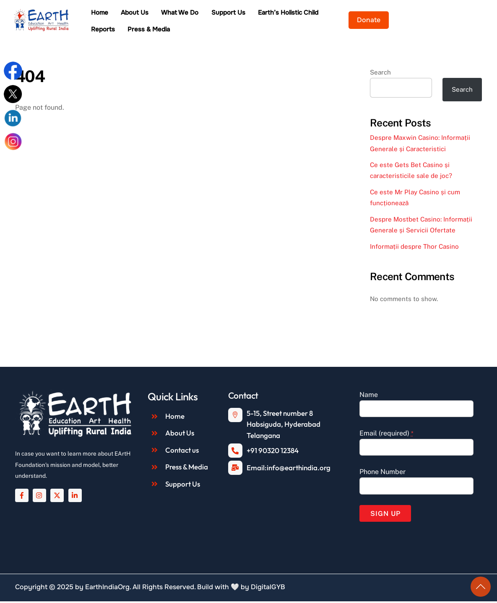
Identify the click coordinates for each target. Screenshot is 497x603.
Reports (367, 14)
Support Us (252, 14)
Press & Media (136, 30)
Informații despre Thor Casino (414, 248)
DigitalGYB (268, 588)
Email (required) (386, 435)
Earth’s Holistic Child (312, 14)
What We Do (204, 14)
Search (380, 73)
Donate (467, 20)
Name (368, 396)
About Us (158, 14)
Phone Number (382, 473)
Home (123, 14)
